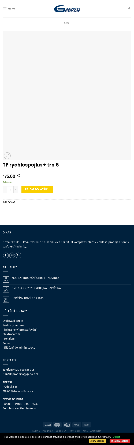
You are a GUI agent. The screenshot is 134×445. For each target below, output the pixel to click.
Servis (6, 343)
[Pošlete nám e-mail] (12, 255)
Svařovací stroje (13, 320)
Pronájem (9, 338)
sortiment (62, 431)
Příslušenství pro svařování (20, 329)
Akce (85, 431)
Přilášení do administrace (19, 347)
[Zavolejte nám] (18, 255)
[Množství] (10, 189)
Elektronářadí (11, 334)
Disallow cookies (119, 441)
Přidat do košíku (37, 189)
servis (36, 431)
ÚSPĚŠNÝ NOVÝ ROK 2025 (27, 298)
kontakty (75, 431)
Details (116, 437)
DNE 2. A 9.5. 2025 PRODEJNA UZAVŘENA (36, 288)
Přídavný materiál (14, 325)
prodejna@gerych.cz (25, 374)
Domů (67, 23)
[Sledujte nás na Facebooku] (129, 8)
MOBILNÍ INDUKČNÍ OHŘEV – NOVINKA (35, 278)
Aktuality (96, 431)
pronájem (47, 431)
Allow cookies (97, 441)
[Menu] (9, 8)
